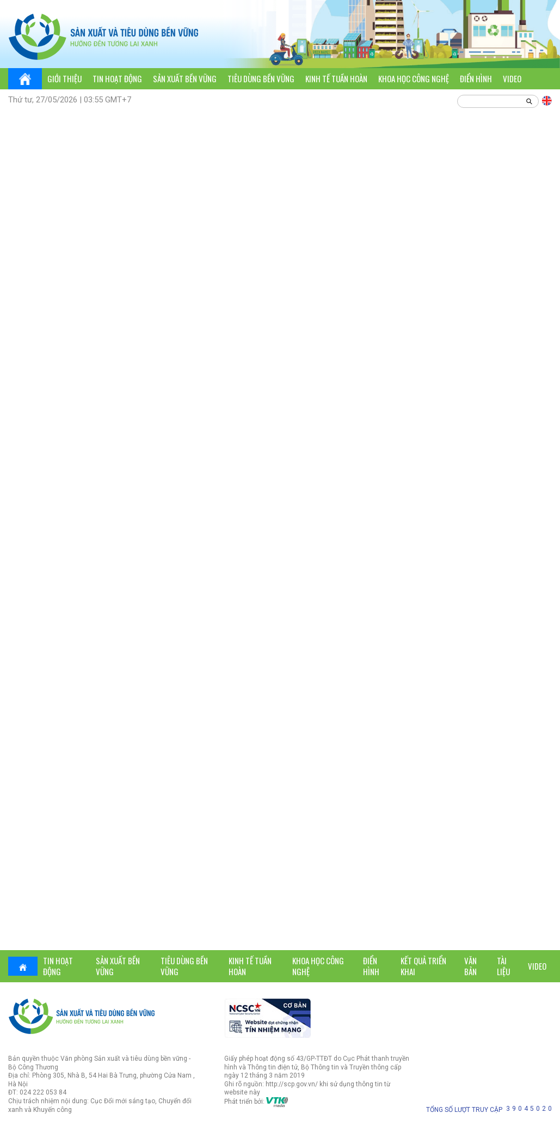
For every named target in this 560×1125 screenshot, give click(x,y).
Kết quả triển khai (423, 965)
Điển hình (476, 78)
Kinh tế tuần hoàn (336, 78)
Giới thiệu (64, 78)
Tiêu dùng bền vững (260, 78)
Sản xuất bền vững (185, 78)
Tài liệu (503, 965)
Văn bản (470, 965)
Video (512, 78)
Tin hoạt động (117, 78)
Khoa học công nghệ (413, 78)
